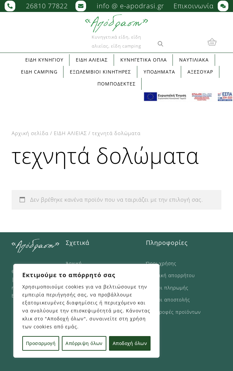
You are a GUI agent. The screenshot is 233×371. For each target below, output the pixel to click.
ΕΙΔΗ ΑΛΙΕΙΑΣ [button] (92, 60)
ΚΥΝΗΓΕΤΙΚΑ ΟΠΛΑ (143, 60)
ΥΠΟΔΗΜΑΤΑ (159, 72)
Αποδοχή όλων (130, 343)
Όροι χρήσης (161, 263)
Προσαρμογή (41, 343)
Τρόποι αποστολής (168, 299)
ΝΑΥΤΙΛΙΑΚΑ (194, 60)
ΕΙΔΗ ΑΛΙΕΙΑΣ (70, 133)
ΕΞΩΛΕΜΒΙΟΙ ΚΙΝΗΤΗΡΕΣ (100, 72)
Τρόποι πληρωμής (167, 287)
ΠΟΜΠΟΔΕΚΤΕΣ (116, 84)
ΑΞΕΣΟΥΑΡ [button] (200, 72)
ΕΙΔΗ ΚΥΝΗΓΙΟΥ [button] (44, 60)
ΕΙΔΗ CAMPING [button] (39, 72)
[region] (86, 311)
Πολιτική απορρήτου (170, 275)
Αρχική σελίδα (30, 133)
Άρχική (74, 263)
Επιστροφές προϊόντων (173, 312)
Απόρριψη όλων (83, 343)
